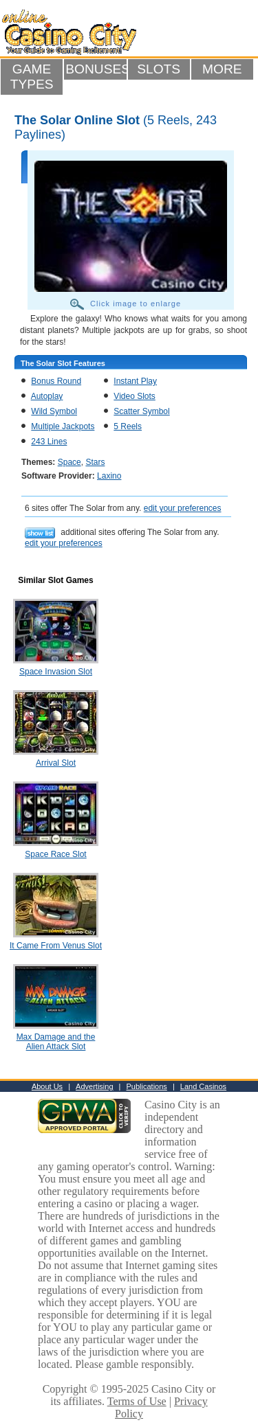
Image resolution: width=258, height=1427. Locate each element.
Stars (95, 462)
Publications (147, 1086)
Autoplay (47, 396)
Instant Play (135, 381)
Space (69, 462)
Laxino (109, 476)
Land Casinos (203, 1086)
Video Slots (134, 396)
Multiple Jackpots (62, 426)
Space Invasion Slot (55, 671)
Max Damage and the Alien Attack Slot (56, 1041)
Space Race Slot (55, 854)
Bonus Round (56, 381)
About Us (47, 1086)
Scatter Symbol (141, 411)
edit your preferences (183, 508)
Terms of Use (136, 1401)
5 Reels (128, 426)
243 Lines (49, 441)
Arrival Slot (56, 763)
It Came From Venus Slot (56, 945)
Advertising (94, 1086)
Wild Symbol (54, 411)
